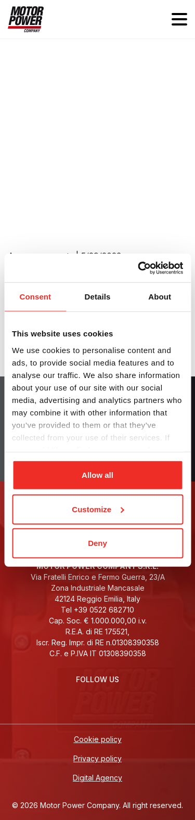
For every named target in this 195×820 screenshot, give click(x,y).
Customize (98, 508)
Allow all (97, 475)
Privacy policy (97, 758)
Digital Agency (97, 777)
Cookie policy (98, 739)
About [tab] (159, 296)
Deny (97, 543)
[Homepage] (26, 19)
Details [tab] (98, 296)
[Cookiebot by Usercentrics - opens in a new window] (139, 268)
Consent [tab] (35, 296)
